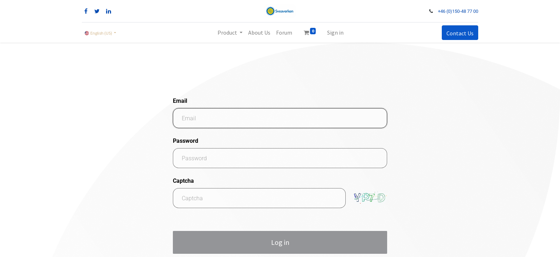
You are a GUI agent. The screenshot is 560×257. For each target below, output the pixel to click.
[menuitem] (259, 32)
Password (185, 140)
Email (180, 100)
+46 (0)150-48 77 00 (458, 11)
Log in (280, 242)
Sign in (335, 32)
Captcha (183, 180)
